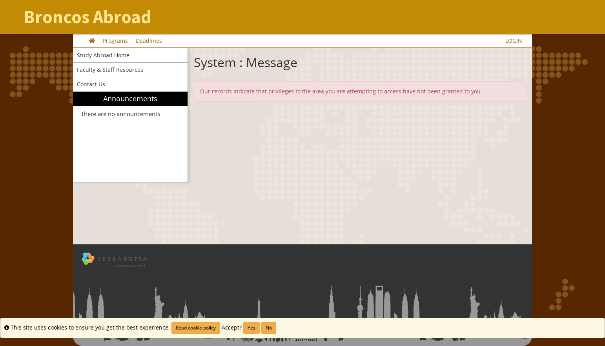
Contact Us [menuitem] (91, 84)
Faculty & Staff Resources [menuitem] (110, 69)
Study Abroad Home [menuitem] (103, 55)
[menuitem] (130, 137)
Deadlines (149, 40)
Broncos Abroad (87, 16)
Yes (251, 327)
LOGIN (513, 40)
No (269, 327)
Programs (115, 40)
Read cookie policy (196, 327)
